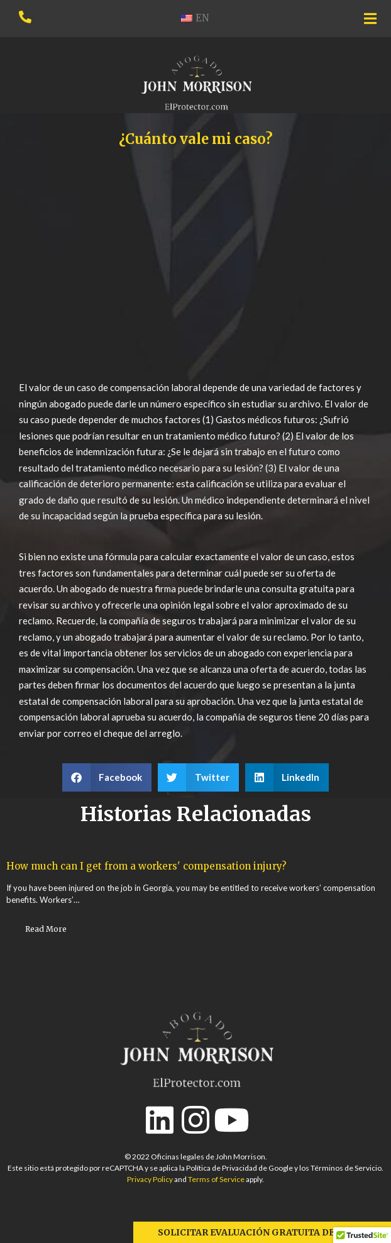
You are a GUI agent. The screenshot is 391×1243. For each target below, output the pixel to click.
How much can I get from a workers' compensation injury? (222, 866)
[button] (107, 777)
